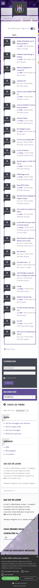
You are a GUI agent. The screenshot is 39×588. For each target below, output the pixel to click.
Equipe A (26, 112)
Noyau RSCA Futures (23, 185)
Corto (20, 201)
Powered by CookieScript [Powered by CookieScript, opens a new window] (19, 586)
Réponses (7, 44)
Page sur (25, 28)
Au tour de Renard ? (23, 150)
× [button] (37, 556)
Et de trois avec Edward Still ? (25, 140)
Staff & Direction (28, 123)
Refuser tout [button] (29, 578)
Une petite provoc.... (23, 262)
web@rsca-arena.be (10, 539)
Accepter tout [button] (10, 578)
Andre (21, 83)
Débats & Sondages (22, 49)
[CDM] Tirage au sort (23, 174)
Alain (20, 265)
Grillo (20, 46)
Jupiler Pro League (25, 267)
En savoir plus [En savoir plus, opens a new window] (18, 568)
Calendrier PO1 (21, 81)
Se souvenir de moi (10, 378)
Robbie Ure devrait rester (24, 297)
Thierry (21, 121)
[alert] (19, 571)
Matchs (26, 86)
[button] (11, 571)
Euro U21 (19, 321)
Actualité (22, 75)
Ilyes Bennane (21, 251)
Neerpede (23, 62)
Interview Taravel (22, 118)
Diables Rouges (28, 179)
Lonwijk (19, 286)
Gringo (21, 254)
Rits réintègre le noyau (23, 129)
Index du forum (8, 18)
